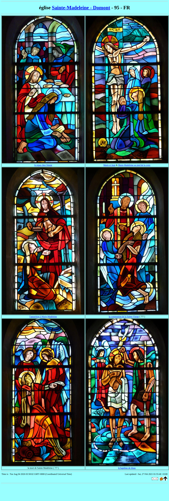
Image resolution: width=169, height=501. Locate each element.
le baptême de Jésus (127, 468)
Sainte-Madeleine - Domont (81, 7)
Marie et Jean (109, 165)
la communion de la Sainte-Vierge (124, 316)
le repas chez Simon (43, 165)
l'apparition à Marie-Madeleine (43, 316)
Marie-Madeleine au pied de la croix (134, 165)
